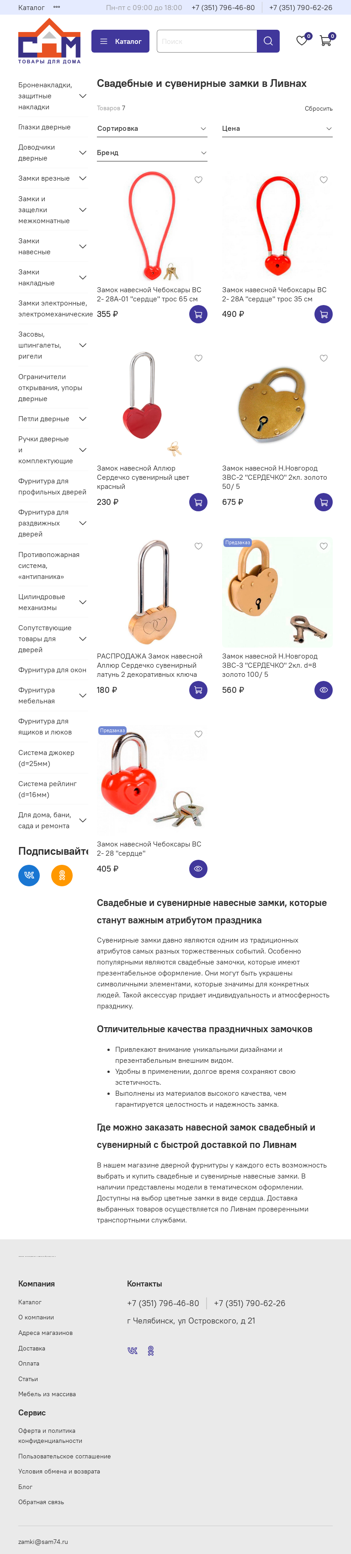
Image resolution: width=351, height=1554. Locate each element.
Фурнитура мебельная (36, 695)
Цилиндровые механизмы (41, 602)
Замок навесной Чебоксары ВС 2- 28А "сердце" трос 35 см (274, 294)
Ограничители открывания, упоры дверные (50, 387)
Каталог (31, 7)
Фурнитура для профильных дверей (52, 486)
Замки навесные (34, 246)
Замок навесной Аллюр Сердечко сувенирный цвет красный (143, 477)
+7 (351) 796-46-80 (223, 7)
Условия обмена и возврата (59, 1471)
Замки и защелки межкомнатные (44, 209)
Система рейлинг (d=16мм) (47, 789)
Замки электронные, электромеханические (53, 308)
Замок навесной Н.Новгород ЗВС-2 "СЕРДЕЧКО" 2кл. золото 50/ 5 (274, 477)
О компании (36, 1317)
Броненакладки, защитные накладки (45, 95)
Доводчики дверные (36, 152)
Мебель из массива (47, 1394)
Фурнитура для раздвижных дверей (43, 522)
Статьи (28, 1379)
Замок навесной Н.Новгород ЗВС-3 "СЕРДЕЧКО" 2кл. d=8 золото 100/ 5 (270, 665)
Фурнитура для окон (52, 669)
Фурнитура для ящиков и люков (45, 726)
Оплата (28, 1363)
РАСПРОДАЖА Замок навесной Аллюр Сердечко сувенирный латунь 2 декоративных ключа (149, 665)
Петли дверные (43, 418)
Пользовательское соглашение (64, 1456)
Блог (25, 1487)
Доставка (31, 1348)
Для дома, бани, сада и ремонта (44, 820)
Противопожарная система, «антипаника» (49, 565)
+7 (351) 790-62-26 (301, 7)
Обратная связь (41, 1502)
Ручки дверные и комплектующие (45, 449)
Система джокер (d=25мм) (46, 758)
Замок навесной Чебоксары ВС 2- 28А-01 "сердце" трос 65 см (149, 294)
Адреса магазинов (45, 1333)
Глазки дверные (44, 126)
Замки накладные (36, 277)
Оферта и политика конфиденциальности (50, 1435)
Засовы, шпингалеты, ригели (39, 344)
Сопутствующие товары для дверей (45, 638)
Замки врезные (44, 177)
